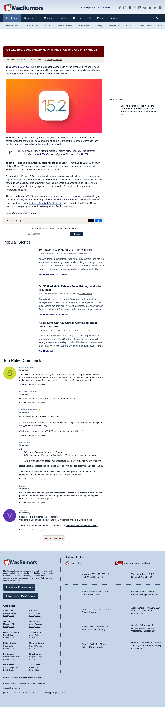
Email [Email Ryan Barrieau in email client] (31, 659)
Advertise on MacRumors (20, 596)
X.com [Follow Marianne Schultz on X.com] (37, 648)
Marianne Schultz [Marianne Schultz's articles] (36, 643)
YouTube (76, 563)
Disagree (40, 384)
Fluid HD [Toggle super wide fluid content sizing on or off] (45, 693)
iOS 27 (48, 25)
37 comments (13, 220)
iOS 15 (26, 213)
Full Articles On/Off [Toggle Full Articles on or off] (26, 693)
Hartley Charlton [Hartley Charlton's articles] (10, 643)
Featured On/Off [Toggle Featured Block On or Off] (10, 693)
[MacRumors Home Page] (23, 8)
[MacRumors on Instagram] (124, 7)
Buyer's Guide (96, 18)
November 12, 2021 (80, 154)
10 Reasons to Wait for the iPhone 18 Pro (65, 249)
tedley (22, 486)
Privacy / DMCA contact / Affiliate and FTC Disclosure (24, 683)
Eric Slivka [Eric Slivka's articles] (34, 610)
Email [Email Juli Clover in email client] (5, 627)
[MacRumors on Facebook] (129, 7)
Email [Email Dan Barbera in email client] (5, 659)
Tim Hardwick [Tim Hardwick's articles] (35, 632)
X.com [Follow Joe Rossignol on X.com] (37, 627)
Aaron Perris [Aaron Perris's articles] (34, 665)
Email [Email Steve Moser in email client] (5, 670)
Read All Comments (54, 538)
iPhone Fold (32, 25)
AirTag (99, 25)
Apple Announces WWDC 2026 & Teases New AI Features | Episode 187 (145, 611)
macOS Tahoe (146, 25)
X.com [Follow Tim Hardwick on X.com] (37, 637)
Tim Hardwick (82, 253)
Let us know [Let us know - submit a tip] (104, 7)
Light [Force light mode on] (58, 693)
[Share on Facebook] (98, 220)
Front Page (12, 18)
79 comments (62, 314)
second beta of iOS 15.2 (22, 67)
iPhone (34, 213)
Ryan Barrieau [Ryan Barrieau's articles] (35, 654)
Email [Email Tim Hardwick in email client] (31, 637)
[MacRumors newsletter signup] (160, 7)
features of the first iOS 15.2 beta (45, 203)
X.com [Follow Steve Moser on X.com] (11, 670)
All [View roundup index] (160, 25)
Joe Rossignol (83, 330)
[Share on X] (91, 220)
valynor (23, 510)
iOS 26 (129, 25)
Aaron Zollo (44, 137)
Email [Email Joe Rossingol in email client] (31, 627)
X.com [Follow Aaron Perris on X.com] (37, 670)
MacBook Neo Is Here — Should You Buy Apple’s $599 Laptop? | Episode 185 (146, 646)
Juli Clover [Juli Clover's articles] (7, 621)
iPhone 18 (114, 25)
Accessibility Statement (12, 688)
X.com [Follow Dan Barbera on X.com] (11, 659)
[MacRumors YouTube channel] (144, 7)
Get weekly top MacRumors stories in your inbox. (54, 228)
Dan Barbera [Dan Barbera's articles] (8, 654)
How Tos (62, 18)
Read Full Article (46, 274)
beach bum (24, 442)
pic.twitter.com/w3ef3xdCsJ (36, 154)
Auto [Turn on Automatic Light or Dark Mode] (53, 693)
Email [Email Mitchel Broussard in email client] (5, 637)
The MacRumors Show (137, 563)
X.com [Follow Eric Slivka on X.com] (37, 616)
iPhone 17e (84, 25)
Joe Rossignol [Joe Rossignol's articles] (35, 621)
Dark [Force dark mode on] (63, 693)
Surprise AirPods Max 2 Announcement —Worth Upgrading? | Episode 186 (143, 628)
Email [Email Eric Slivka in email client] (31, 616)
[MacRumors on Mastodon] (139, 7)
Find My (20, 199)
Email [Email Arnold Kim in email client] (5, 616)
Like (34, 384)
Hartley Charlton (54, 59)
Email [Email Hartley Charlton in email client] (5, 648)
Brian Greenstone (28, 391)
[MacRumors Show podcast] (119, 7)
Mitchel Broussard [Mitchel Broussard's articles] (11, 632)
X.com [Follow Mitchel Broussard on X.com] (11, 637)
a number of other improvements (67, 196)
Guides (48, 18)
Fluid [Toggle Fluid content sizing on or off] (38, 693)
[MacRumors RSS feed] (155, 7)
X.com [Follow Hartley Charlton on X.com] (11, 648)
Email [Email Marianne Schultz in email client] (31, 648)
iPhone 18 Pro (12, 25)
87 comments (62, 274)
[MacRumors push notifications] (149, 7)
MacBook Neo (65, 25)
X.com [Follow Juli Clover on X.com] (11, 627)
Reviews (77, 18)
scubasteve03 (26, 367)
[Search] (159, 18)
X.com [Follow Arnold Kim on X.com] (11, 616)
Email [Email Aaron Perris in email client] (31, 670)
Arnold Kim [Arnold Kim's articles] (8, 610)
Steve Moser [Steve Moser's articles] (8, 665)
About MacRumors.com (19, 587)
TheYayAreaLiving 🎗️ (30, 410)
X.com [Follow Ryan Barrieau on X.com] (37, 659)
